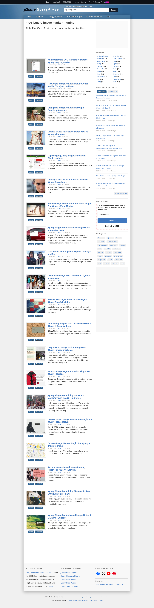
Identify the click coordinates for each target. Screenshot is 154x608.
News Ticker (116, 249)
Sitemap (92, 600)
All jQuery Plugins (102, 56)
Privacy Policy (83, 600)
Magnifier (122, 245)
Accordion (116, 56)
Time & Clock (117, 79)
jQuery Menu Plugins (68, 579)
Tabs (99, 263)
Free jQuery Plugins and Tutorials (42, 8)
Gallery (99, 64)
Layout (115, 64)
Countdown (101, 241)
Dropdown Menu (112, 241)
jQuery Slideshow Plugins (70, 576)
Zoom (59, 209)
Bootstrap (100, 252)
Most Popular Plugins (74, 17)
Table (114, 76)
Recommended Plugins (94, 17)
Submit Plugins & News (104, 584)
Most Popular (101, 91)
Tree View (114, 263)
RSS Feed (99, 600)
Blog (108, 17)
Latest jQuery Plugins (55, 17)
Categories (39, 17)
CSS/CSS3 (67, 2)
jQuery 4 (110, 238)
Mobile (115, 69)
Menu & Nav (100, 69)
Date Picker (113, 245)
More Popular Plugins (121, 193)
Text (98, 79)
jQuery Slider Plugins (68, 573)
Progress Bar (118, 256)
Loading (115, 66)
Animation (100, 58)
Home (29, 17)
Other (60, 65)
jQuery (47, 2)
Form (114, 61)
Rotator (115, 71)
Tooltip (99, 82)
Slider (98, 74)
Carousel (118, 238)
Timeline (106, 263)
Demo (31, 76)
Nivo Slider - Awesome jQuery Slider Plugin (110, 176)
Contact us (119, 584)
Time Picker (117, 252)
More (51, 586)
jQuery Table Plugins (68, 583)
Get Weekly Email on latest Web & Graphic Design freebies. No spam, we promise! (112, 207)
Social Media (101, 76)
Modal (99, 249)
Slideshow (116, 74)
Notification (108, 256)
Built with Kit (112, 226)
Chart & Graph (117, 58)
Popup (100, 256)
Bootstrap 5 (101, 238)
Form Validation (102, 245)
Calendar (107, 249)
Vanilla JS (56, 2)
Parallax (109, 252)
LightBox (99, 66)
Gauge (110, 259)
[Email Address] (112, 214)
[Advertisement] (59, 43)
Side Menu (119, 259)
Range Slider (101, 259)
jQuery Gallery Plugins (69, 586)
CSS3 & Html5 (101, 61)
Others (99, 71)
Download (39, 76)
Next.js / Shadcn (80, 2)
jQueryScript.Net (72, 600)
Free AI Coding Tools (99, 2)
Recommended (113, 91)
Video (122, 263)
